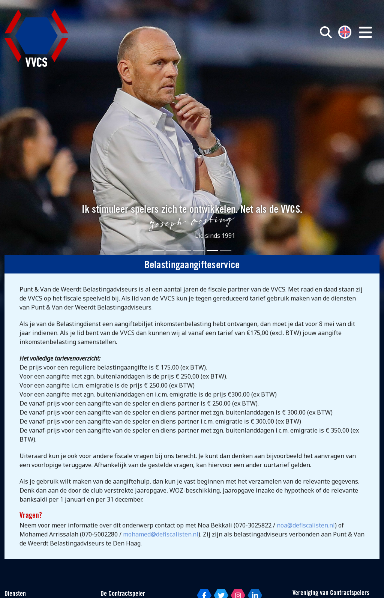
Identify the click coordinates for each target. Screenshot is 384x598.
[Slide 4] (198, 250)
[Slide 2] (171, 250)
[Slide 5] (212, 250)
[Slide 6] (225, 250)
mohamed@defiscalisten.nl (160, 534)
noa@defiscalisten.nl (306, 525)
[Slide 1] (158, 250)
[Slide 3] (185, 250)
